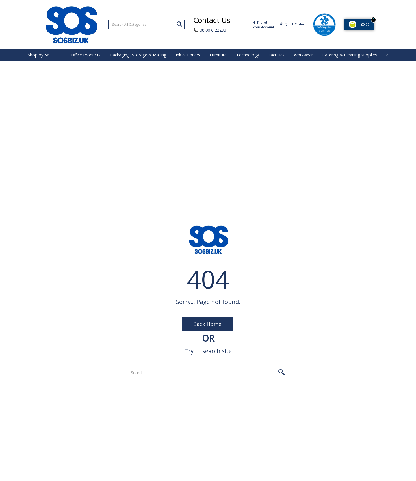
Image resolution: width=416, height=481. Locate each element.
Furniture (218, 55)
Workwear (303, 55)
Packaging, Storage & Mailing (138, 55)
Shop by (35, 55)
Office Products (86, 55)
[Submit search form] (179, 23)
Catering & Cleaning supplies (349, 55)
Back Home (207, 323)
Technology (247, 55)
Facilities (276, 55)
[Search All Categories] (146, 24)
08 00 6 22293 (209, 30)
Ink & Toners (188, 55)
